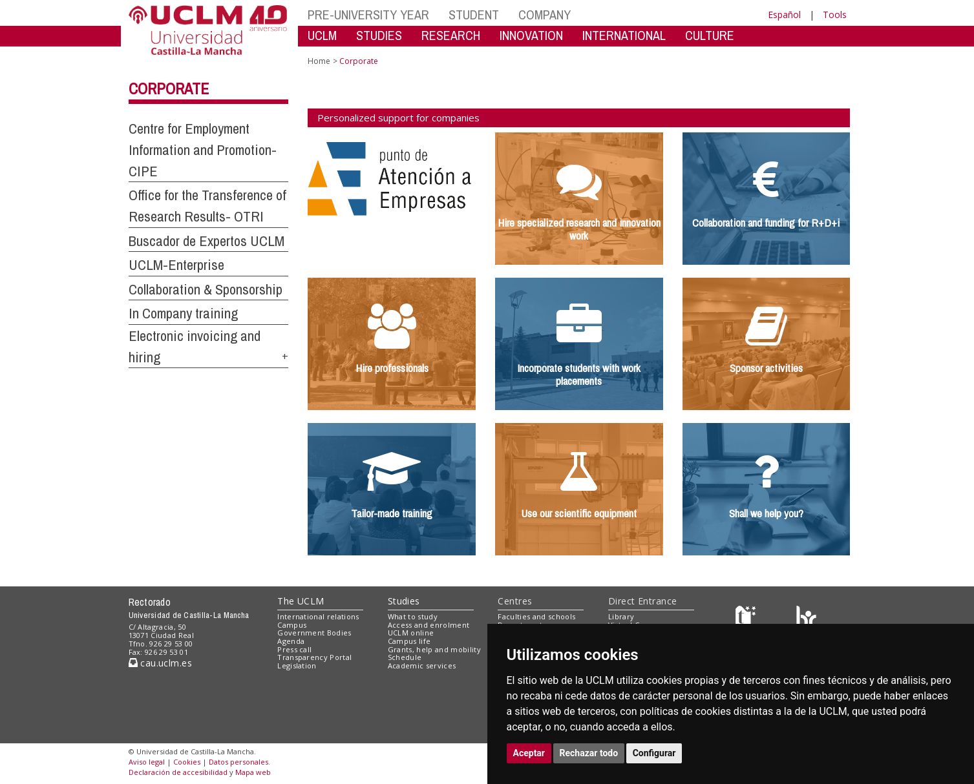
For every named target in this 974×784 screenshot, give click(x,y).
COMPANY (544, 14)
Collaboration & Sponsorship (205, 289)
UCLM (322, 35)
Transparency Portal (314, 657)
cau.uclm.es (160, 663)
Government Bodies (314, 632)
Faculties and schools (536, 616)
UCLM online (411, 632)
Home (319, 61)
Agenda (290, 641)
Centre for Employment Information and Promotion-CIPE (203, 149)
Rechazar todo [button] (589, 753)
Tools (835, 14)
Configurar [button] (654, 753)
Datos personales (238, 762)
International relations (318, 616)
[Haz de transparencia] (747, 619)
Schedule (405, 657)
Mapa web (253, 772)
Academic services (422, 665)
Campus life (409, 641)
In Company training (183, 313)
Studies (404, 601)
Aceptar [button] (529, 753)
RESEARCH (450, 35)
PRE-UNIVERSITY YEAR (368, 14)
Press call (294, 649)
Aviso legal (147, 762)
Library (621, 616)
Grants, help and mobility (434, 649)
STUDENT (474, 14)
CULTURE (709, 35)
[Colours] (806, 619)
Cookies (186, 762)
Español (784, 14)
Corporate (169, 88)
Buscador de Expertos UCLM (206, 241)
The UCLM (300, 601)
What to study (413, 616)
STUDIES (379, 35)
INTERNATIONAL (624, 35)
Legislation (297, 665)
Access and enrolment (429, 625)
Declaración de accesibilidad (178, 772)
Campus (291, 625)
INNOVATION (531, 35)
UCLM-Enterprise (176, 264)
